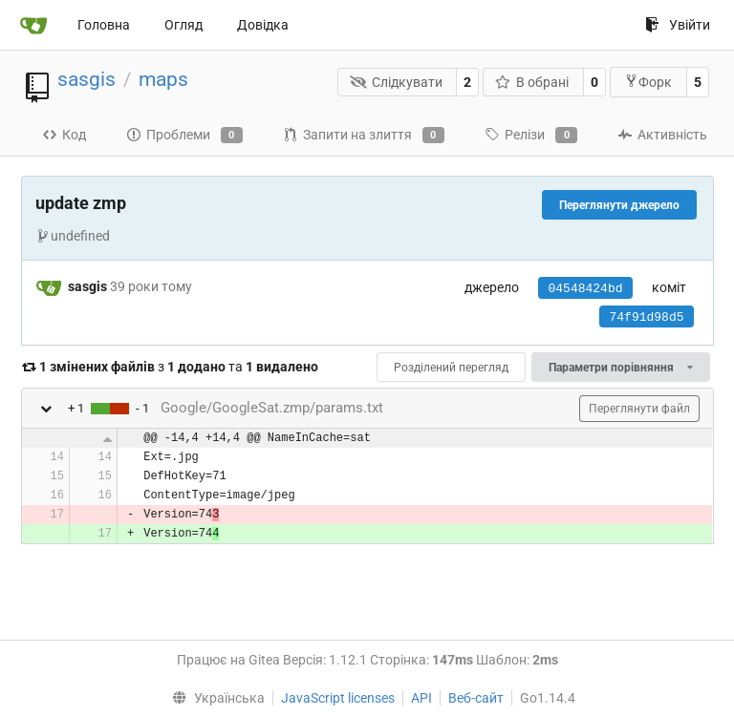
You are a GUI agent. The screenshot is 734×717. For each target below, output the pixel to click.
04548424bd (585, 289)
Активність (662, 134)
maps (163, 79)
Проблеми (184, 135)
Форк (648, 82)
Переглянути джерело (619, 205)
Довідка (263, 24)
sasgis (86, 79)
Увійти (677, 24)
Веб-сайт (476, 698)
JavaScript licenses (338, 698)
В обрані (532, 82)
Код (64, 134)
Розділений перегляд (451, 367)
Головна (103, 24)
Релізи (531, 135)
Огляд (183, 24)
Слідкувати (396, 82)
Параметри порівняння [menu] (620, 367)
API (421, 698)
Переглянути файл (639, 408)
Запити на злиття (363, 135)
